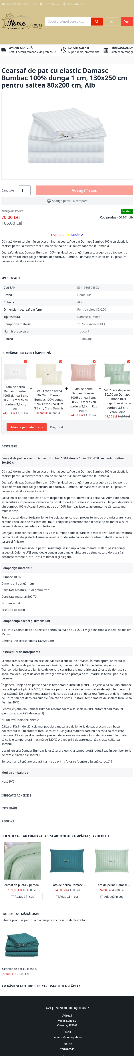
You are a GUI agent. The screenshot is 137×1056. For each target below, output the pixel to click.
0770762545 (50, 4)
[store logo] (21, 21)
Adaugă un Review (12, 211)
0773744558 (73, 4)
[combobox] (74, 21)
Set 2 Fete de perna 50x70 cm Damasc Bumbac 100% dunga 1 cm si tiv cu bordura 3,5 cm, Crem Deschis (48, 399)
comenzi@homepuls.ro (19, 4)
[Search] (97, 22)
